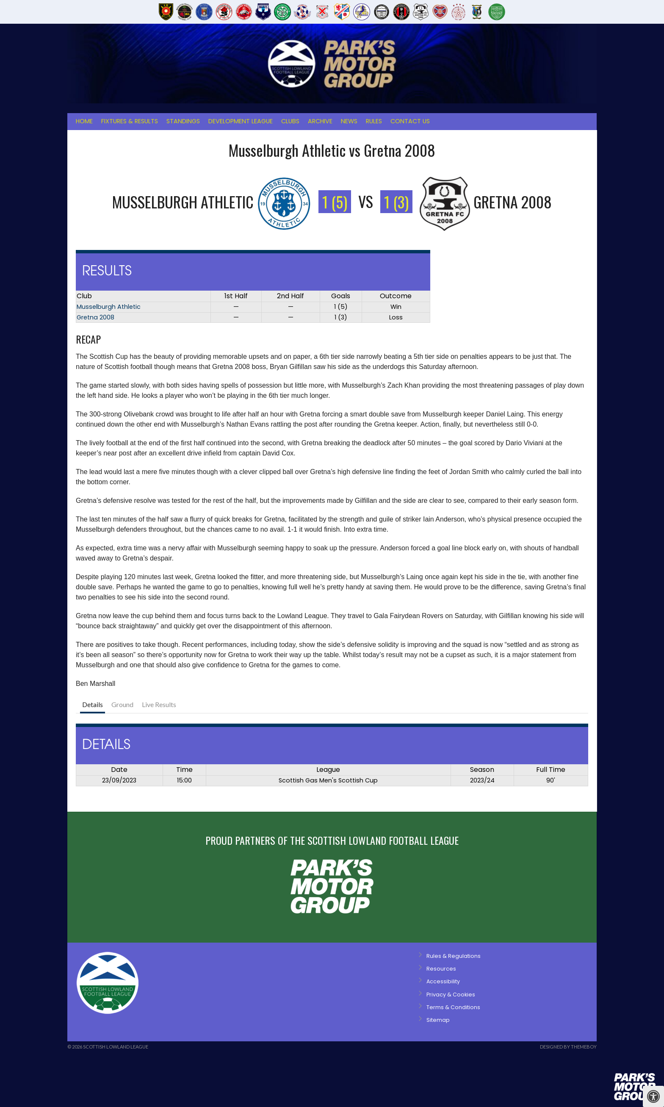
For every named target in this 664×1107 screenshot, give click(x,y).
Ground (122, 704)
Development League (240, 121)
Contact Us (410, 121)
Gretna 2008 (95, 317)
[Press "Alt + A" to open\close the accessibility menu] (653, 1096)
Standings (183, 121)
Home (84, 121)
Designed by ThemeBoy (568, 1046)
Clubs (290, 121)
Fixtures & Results (129, 121)
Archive (320, 121)
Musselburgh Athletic (109, 306)
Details (92, 704)
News (349, 121)
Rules (374, 121)
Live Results (159, 704)
